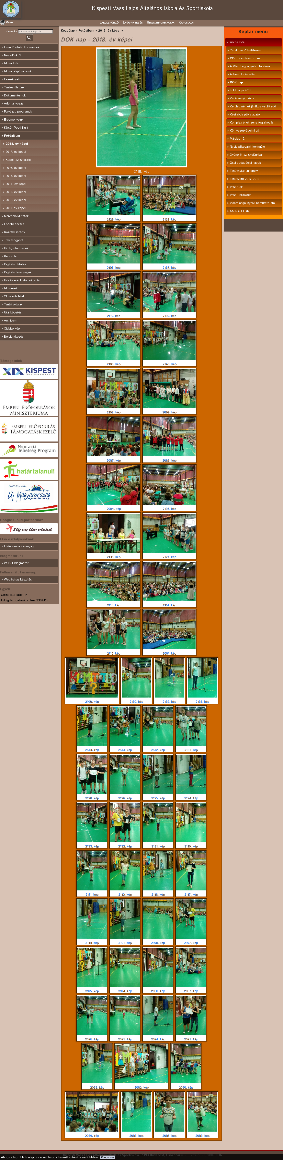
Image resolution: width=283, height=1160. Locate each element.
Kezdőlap (68, 30)
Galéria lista (236, 42)
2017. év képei (16, 152)
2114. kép (169, 603)
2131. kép (191, 747)
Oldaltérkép (12, 328)
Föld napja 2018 (240, 90)
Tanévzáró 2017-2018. (245, 179)
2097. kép (191, 988)
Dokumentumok (15, 95)
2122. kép (125, 844)
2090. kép (186, 1085)
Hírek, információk (16, 248)
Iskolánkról (11, 63)
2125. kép (158, 795)
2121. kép (158, 844)
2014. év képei (16, 184)
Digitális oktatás (15, 264)
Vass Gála (236, 187)
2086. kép (169, 458)
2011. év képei (16, 208)
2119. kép (113, 313)
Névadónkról (12, 55)
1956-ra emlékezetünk (245, 58)
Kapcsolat (187, 22)
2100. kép (92, 699)
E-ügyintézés (133, 22)
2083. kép (202, 1133)
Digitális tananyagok (17, 272)
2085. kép (169, 1133)
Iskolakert (10, 288)
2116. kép (158, 892)
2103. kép (113, 265)
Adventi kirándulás (242, 74)
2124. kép (191, 795)
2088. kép (136, 1133)
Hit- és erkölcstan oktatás (22, 280)
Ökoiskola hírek (14, 296)
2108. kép (158, 940)
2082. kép (141, 1085)
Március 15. (237, 138)
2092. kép (97, 1085)
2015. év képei (16, 176)
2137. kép (169, 265)
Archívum (10, 320)
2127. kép (169, 554)
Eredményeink (13, 119)
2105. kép (92, 988)
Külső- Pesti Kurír (16, 127)
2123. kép (92, 844)
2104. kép (125, 988)
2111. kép (92, 892)
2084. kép (113, 506)
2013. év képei (16, 192)
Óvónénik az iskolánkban (246, 155)
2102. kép (113, 410)
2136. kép (169, 506)
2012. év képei (16, 200)
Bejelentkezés (14, 336)
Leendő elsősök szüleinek (22, 47)
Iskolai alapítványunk (18, 71)
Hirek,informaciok (161, 22)
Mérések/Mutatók (16, 216)
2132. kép (158, 747)
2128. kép (169, 217)
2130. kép (136, 699)
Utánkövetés (13, 312)
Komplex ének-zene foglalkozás (252, 122)
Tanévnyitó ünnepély (244, 171)
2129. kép (113, 217)
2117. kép (191, 892)
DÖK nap (236, 82)
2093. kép (191, 1037)
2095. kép (125, 1037)
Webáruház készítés (18, 579)
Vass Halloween (240, 195)
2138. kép (202, 699)
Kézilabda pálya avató (245, 114)
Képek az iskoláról (18, 160)
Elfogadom (107, 1157)
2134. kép (92, 747)
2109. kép (169, 313)
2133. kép (125, 747)
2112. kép (125, 892)
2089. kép (92, 1133)
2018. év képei (17, 144)
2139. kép (169, 699)
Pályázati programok (18, 111)
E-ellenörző (109, 22)
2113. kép (113, 603)
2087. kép (113, 458)
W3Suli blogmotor (16, 563)
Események (12, 79)
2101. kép (125, 940)
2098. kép (158, 988)
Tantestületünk (14, 87)
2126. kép (125, 795)
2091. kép (169, 651)
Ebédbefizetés (14, 224)
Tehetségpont (13, 240)
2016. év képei (16, 168)
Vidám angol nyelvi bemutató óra (252, 203)
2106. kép (113, 361)
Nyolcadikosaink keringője (247, 146)
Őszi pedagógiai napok (245, 163)
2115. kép (113, 651)
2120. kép (92, 795)
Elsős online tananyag (19, 546)
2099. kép (169, 410)
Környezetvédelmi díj (244, 130)
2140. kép (169, 361)
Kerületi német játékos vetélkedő (253, 106)
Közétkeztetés (14, 232)
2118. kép (92, 940)
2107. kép (191, 940)
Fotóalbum (12, 136)
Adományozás (13, 103)
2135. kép (113, 554)
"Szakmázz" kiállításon (245, 50)
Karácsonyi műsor (242, 98)
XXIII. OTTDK (239, 211)
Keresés (12, 31)
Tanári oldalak (13, 304)
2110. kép (191, 844)
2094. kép (158, 1037)
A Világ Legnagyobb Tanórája (250, 66)
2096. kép (92, 1037)
